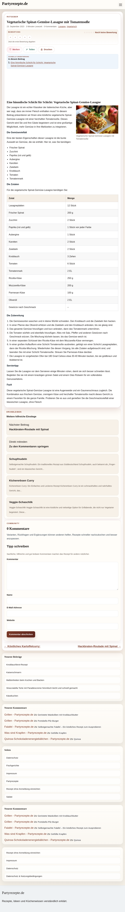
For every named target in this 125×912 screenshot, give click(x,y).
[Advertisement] (62, 85)
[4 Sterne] (24, 37)
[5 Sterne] (29, 37)
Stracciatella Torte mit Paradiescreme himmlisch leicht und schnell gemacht (42, 688)
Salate (9, 797)
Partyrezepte (12, 781)
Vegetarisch (72, 27)
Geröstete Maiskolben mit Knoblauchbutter (58, 715)
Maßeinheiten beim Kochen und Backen (25, 680)
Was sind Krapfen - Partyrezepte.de (25, 732)
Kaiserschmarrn (13, 672)
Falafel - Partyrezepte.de (19, 726)
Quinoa (77, 739)
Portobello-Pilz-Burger (48, 721)
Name (9, 595)
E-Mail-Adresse (14, 607)
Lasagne (62, 27)
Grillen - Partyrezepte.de (18, 714)
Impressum (11, 773)
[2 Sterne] (15, 37)
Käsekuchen (12, 696)
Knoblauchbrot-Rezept (17, 664)
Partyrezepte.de (15, 3)
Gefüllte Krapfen (59, 733)
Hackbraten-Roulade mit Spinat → (99, 646)
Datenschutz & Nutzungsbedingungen (24, 876)
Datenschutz (12, 758)
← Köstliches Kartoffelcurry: (22, 646)
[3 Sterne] (20, 37)
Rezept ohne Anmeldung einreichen (23, 789)
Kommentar (12, 559)
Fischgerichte (12, 765)
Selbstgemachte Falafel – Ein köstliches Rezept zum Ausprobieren (69, 727)
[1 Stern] (10, 37)
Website (11, 620)
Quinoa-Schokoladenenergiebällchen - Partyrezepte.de (36, 738)
